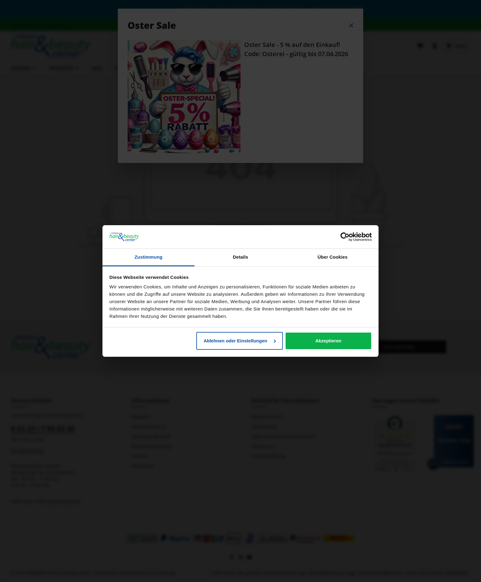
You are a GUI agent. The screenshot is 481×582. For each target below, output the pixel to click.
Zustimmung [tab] (149, 257)
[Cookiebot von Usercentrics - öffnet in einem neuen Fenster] (345, 236)
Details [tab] (240, 257)
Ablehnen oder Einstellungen (240, 340)
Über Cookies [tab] (332, 257)
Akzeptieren (328, 340)
